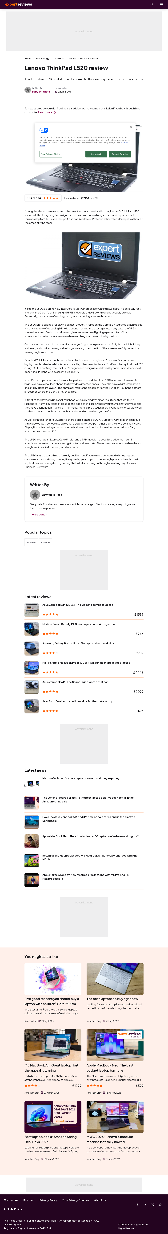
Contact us (11, 1200)
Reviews (31, 542)
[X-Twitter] (152, 1204)
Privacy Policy (48, 1200)
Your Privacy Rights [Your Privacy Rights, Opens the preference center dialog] (50, 154)
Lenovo (45, 542)
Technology (42, 58)
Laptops (59, 58)
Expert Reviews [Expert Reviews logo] (16, 4)
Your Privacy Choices (75, 1200)
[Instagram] (160, 1204)
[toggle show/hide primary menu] (161, 4)
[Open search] (152, 4)
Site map (28, 1200)
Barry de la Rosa (41, 91)
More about (37, 514)
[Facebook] (137, 1204)
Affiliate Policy (13, 1209)
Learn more (45, 112)
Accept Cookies (120, 154)
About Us (100, 1200)
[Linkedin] (145, 1204)
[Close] (131, 127)
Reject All (96, 154)
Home (27, 58)
